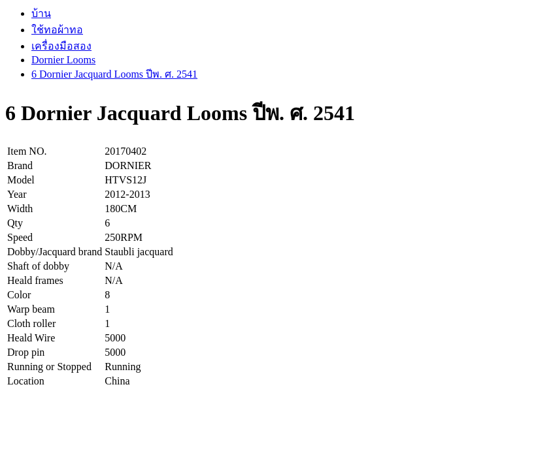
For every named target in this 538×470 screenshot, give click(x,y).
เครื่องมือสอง (61, 46)
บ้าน (41, 13)
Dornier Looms (63, 59)
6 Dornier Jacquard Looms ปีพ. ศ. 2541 (114, 74)
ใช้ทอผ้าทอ (57, 29)
